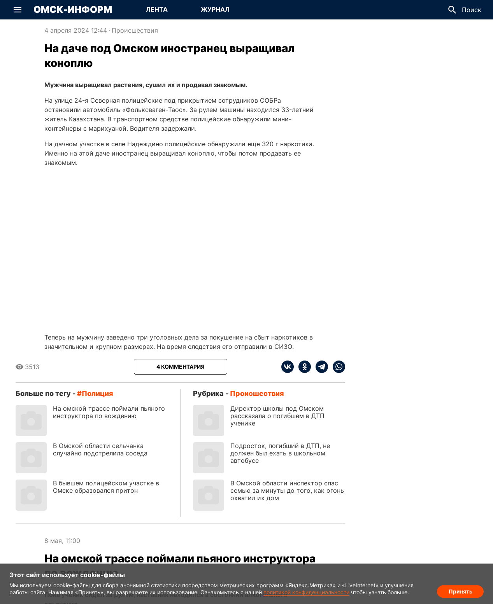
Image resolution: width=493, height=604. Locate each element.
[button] (17, 9)
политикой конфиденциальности (306, 592)
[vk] (287, 367)
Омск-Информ (72, 9)
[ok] (302, 367)
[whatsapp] (336, 367)
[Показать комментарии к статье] (180, 367)
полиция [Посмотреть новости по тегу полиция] (97, 393)
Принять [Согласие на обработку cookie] (460, 590)
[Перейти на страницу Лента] (157, 9)
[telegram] (319, 367)
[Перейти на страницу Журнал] (215, 9)
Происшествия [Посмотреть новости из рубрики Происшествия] (135, 30)
